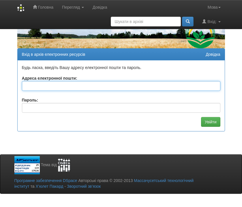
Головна (43, 7)
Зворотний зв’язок (84, 186)
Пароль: (30, 100)
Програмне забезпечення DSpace (45, 180)
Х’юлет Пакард (49, 186)
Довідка (100, 7)
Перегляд (73, 7)
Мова (214, 7)
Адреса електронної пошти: (49, 78)
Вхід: (211, 21)
